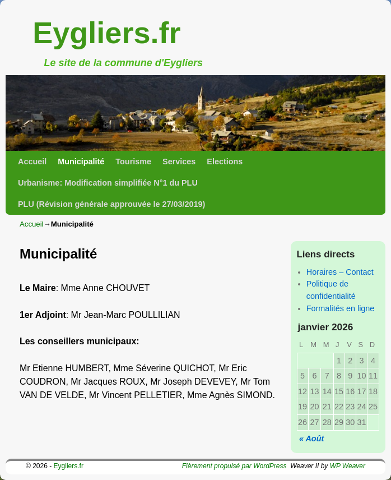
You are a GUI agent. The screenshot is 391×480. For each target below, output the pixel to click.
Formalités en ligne (340, 308)
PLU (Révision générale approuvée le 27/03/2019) (111, 204)
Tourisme (133, 161)
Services (179, 161)
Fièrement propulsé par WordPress (234, 466)
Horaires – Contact (340, 271)
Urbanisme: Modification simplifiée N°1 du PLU (108, 182)
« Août (311, 438)
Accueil (32, 161)
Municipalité (81, 161)
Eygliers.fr (106, 32)
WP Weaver (347, 466)
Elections (225, 161)
